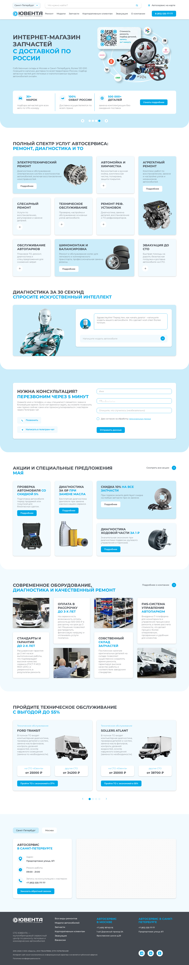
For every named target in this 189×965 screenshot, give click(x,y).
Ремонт (49, 13)
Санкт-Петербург (26, 830)
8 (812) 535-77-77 (164, 13)
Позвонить (29, 420)
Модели (61, 13)
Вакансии (60, 940)
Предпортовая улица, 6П (151, 931)
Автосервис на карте (161, 5)
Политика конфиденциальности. (27, 958)
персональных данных (140, 419)
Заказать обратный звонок (35, 891)
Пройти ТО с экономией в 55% (121, 783)
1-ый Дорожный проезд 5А (110, 931)
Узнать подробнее (153, 102)
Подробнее (26, 186)
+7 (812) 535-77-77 (35, 882)
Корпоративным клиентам (97, 13)
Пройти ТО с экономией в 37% (37, 783)
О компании (138, 13)
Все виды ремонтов (66, 918)
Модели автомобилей (67, 923)
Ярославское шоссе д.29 (109, 935)
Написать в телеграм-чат (37, 430)
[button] (90, 121)
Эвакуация (122, 13)
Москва (49, 830)
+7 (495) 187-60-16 (105, 927)
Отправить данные (111, 430)
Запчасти (74, 13)
